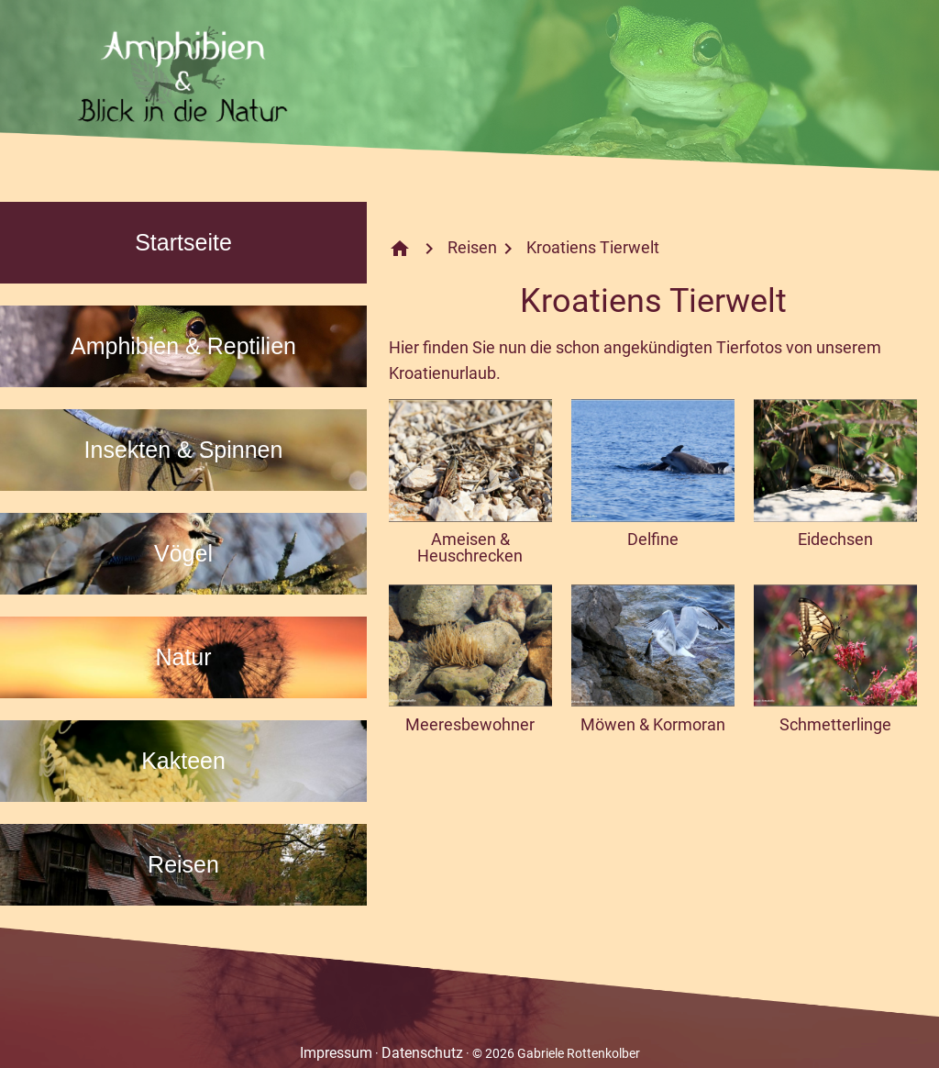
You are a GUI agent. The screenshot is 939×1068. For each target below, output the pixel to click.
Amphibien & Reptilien (183, 346)
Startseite (183, 242)
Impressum (336, 1053)
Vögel (183, 553)
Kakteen (183, 760)
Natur (183, 657)
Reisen (183, 864)
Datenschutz (422, 1053)
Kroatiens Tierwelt (592, 247)
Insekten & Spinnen (183, 449)
